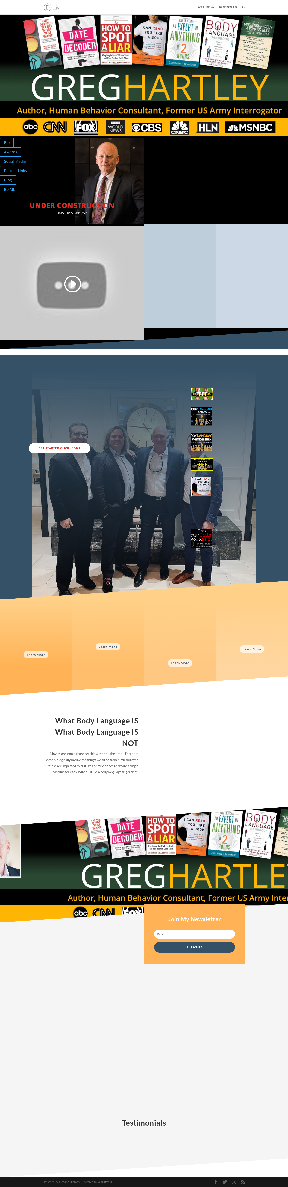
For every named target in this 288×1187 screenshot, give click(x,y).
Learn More (36, 655)
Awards (10, 151)
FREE (202, 393)
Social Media (15, 161)
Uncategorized (228, 7)
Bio (7, 142)
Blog (8, 180)
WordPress (105, 1182)
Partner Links (15, 170)
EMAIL (9, 189)
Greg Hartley (206, 7)
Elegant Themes (69, 1182)
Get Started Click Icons (59, 448)
